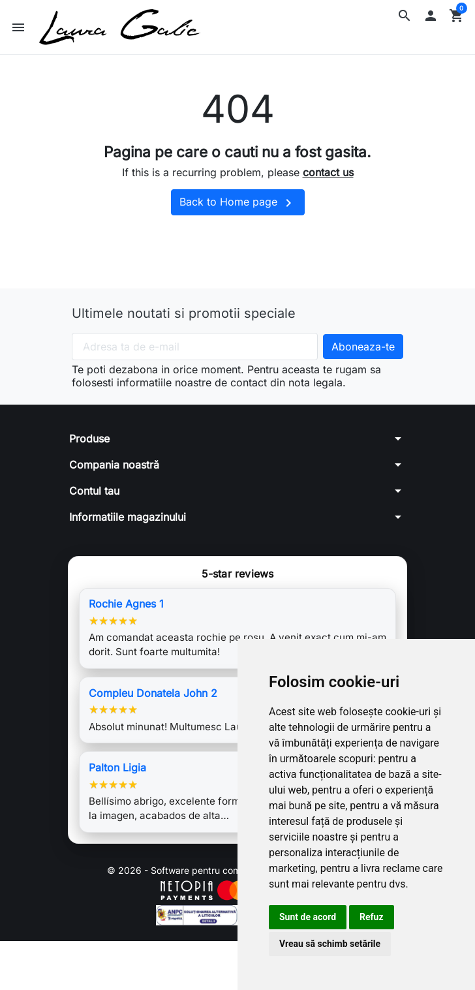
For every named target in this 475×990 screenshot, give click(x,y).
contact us (328, 172)
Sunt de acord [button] (307, 917)
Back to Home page (237, 203)
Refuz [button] (372, 917)
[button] (404, 15)
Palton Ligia (117, 767)
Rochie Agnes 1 (126, 603)
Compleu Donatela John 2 (153, 693)
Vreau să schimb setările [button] (329, 943)
